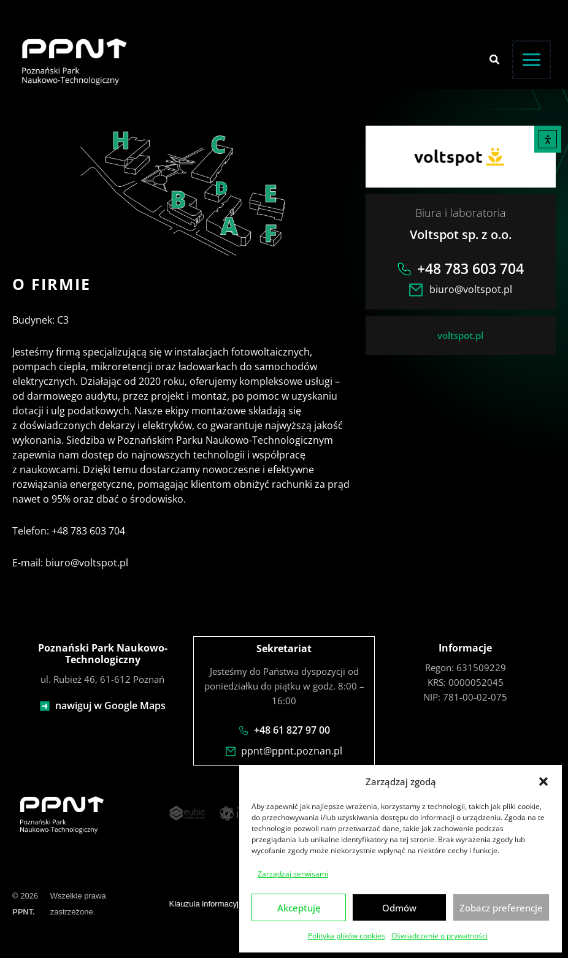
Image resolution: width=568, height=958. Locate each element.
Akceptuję (299, 907)
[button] (543, 781)
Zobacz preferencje (501, 907)
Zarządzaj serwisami (293, 873)
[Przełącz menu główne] (531, 60)
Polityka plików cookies (346, 935)
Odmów (399, 907)
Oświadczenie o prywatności (439, 935)
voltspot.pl (460, 335)
